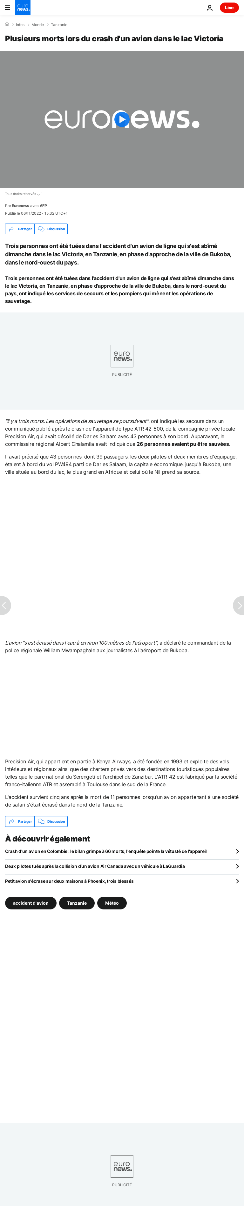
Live (229, 7)
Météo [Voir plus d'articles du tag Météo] (112, 903)
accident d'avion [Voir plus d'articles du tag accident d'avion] (31, 903)
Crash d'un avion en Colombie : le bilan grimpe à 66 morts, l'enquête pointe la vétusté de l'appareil (106, 851)
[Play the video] (122, 119)
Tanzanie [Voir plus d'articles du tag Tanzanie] (77, 903)
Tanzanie (59, 25)
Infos (20, 25)
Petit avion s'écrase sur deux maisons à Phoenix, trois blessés (69, 881)
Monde (37, 25)
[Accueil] (7, 24)
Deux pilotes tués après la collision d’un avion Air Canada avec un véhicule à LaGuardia (95, 866)
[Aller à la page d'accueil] (22, 7)
